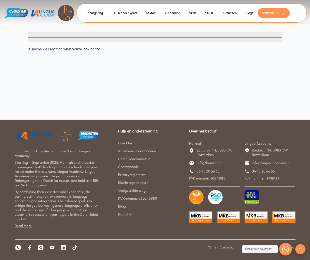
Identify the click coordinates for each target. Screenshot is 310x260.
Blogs (249, 13)
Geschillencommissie (134, 159)
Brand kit (125, 214)
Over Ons (125, 143)
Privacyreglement (132, 175)
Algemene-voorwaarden (137, 151)
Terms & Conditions (220, 247)
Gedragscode (128, 167)
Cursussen (228, 13)
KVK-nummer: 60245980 (137, 198)
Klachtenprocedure (133, 182)
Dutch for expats (123, 13)
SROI (208, 13)
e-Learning (171, 13)
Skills (191, 13)
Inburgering (95, 13)
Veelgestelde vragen (133, 190)
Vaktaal (149, 13)
